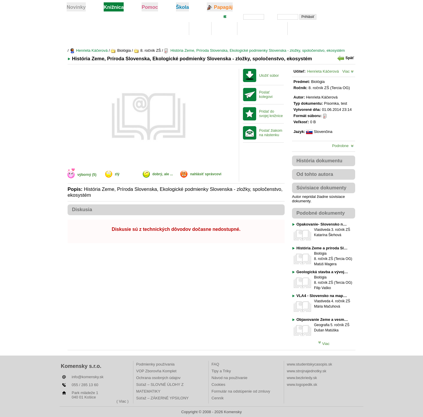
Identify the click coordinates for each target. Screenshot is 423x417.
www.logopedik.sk (302, 384)
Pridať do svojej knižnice (271, 113)
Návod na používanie (229, 378)
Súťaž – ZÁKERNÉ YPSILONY (162, 398)
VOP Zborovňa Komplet (156, 371)
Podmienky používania (155, 364)
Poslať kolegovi (266, 94)
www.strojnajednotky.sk (306, 371)
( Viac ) (123, 401)
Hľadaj (224, 28)
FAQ (215, 364)
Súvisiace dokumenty (321, 188)
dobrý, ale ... (162, 174)
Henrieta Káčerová (89, 50)
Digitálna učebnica (262, 28)
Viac (348, 71)
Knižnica (174, 28)
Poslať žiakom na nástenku (270, 133)
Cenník (218, 398)
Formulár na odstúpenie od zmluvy (241, 391)
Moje (200, 28)
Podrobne (343, 146)
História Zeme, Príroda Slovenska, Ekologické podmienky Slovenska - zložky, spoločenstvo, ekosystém (254, 50)
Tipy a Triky (221, 371)
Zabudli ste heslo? (338, 16)
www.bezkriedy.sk (302, 378)
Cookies (218, 384)
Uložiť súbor (269, 76)
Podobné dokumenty (320, 213)
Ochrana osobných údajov (158, 378)
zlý (117, 174)
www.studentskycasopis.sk (309, 364)
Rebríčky (302, 28)
